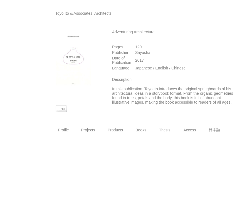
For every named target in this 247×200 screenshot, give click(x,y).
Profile (63, 130)
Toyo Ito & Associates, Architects (83, 13)
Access (189, 130)
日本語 (214, 130)
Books (140, 130)
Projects (88, 130)
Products (115, 130)
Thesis (164, 130)
